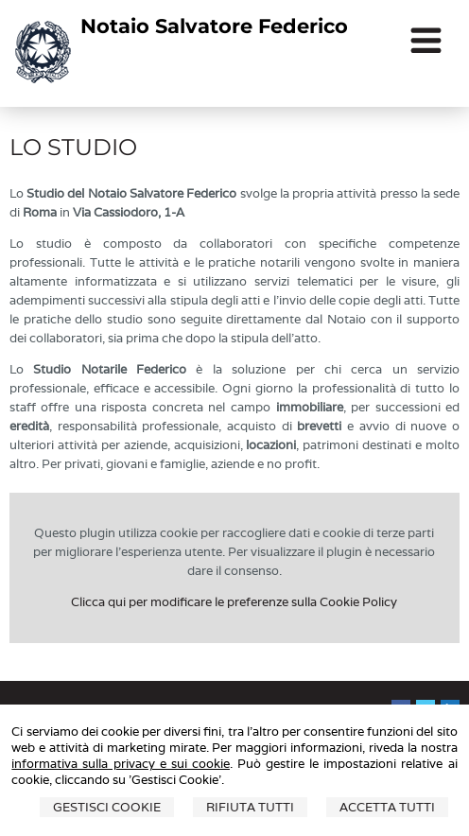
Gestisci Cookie (107, 807)
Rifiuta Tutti (250, 807)
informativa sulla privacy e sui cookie (120, 764)
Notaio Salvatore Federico (214, 26)
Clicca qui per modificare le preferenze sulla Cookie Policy (234, 602)
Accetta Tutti (387, 807)
